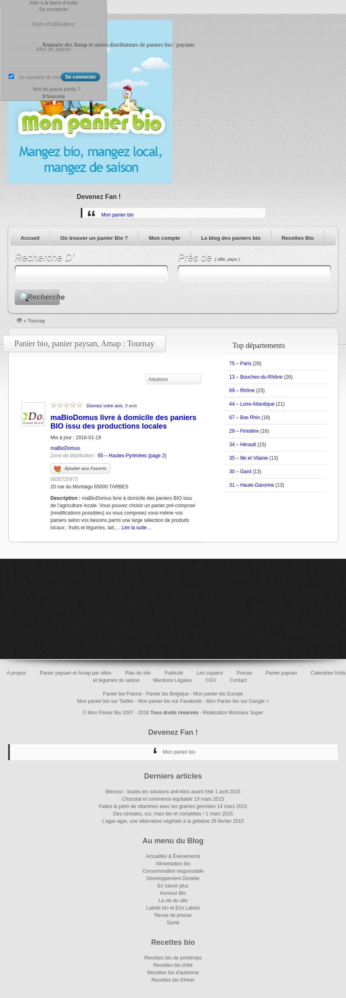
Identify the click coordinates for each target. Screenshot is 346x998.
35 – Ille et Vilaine (248, 458)
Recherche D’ (44, 257)
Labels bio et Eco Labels (173, 908)
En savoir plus (172, 886)
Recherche (43, 297)
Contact (238, 680)
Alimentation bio (172, 864)
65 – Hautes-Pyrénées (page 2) (132, 455)
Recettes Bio (298, 238)
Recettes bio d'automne (173, 972)
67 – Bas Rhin (244, 417)
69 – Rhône (242, 390)
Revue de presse (173, 915)
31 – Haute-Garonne (251, 485)
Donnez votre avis (104, 405)
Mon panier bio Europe (218, 694)
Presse (244, 673)
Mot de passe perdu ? (56, 89)
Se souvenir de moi (39, 77)
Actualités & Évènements (173, 856)
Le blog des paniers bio (231, 238)
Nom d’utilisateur (53, 24)
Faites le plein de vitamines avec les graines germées (157, 806)
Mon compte (164, 238)
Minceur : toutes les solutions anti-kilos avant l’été (160, 792)
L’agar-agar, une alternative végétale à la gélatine (155, 821)
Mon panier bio (117, 215)
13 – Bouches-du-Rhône (255, 377)
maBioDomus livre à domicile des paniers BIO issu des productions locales (123, 421)
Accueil (29, 238)
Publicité (173, 673)
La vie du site (173, 900)
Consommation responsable (172, 871)
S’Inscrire (53, 96)
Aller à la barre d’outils (53, 3)
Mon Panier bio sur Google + (237, 701)
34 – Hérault (242, 444)
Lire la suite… (136, 528)
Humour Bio (173, 893)
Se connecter (53, 9)
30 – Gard (240, 471)
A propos (16, 673)
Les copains (210, 673)
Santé (172, 923)
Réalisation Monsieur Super (233, 713)
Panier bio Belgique (167, 694)
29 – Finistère (244, 431)
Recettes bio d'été (173, 965)
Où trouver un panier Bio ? (94, 238)
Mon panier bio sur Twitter (105, 701)
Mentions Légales (172, 680)
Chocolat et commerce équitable (157, 799)
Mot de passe (53, 49)
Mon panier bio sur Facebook (170, 701)
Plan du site (138, 673)
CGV (210, 680)
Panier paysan (281, 673)
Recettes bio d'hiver (172, 980)
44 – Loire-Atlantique (252, 404)
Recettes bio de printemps (172, 958)
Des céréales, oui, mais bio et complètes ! (158, 814)
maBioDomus (65, 448)
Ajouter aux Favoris (80, 469)
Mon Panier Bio (104, 713)
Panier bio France (122, 694)
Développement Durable (172, 878)
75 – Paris (240, 363)
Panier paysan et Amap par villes (76, 673)
